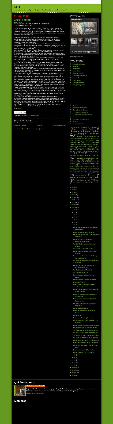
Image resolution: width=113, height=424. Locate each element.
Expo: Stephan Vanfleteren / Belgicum (85, 342)
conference (73, 155)
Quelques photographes (80, 112)
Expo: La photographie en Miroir (83, 232)
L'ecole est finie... (79, 282)
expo (37, 115)
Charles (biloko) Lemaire (37, 385)
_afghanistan (73, 127)
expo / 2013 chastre (86, 169)
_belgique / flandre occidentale (86, 136)
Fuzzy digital (77, 80)
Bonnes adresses (78, 124)
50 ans (81, 153)
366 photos (76, 68)
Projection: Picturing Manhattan (83, 318)
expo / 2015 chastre (94, 171)
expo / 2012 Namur (92, 168)
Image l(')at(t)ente (78, 82)
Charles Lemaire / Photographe (76, 10)
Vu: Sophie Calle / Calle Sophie (83, 248)
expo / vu (95, 173)
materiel (72, 177)
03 (75, 360)
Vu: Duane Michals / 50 (80, 272)
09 (75, 217)
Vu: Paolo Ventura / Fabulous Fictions (85, 337)
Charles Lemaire (78, 73)
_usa (71, 153)
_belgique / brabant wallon (84, 131)
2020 (73, 187)
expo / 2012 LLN (80, 168)
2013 (73, 197)
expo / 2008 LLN (83, 160)
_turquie (94, 151)
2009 (73, 207)
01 (75, 365)
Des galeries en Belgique (80, 110)
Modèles (75, 121)
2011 (73, 202)
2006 (73, 372)
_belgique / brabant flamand (82, 129)
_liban (80, 149)
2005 (73, 375)
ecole (89, 155)
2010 (73, 204)
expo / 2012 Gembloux (83, 166)
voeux (89, 182)
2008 (73, 367)
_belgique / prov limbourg (82, 144)
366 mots (76, 66)
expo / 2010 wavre (83, 163)
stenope (81, 182)
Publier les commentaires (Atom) (32, 129)
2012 (73, 200)
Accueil (39, 125)
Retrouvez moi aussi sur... (81, 119)
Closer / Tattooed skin (80, 75)
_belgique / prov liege (90, 142)
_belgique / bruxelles (28, 115)
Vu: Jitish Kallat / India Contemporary (85, 332)
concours (93, 153)
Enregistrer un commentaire (23, 122)
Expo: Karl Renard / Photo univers (84, 350)
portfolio (94, 177)
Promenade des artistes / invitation (84, 279)
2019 (73, 189)
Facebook (76, 78)
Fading (20, 22)
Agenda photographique (80, 107)
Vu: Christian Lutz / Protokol (82, 270)
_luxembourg (89, 149)
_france (96, 148)
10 (75, 215)
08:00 (19, 108)
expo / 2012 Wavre (74, 169)
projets (87, 180)
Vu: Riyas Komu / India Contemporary (85, 330)
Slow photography (79, 85)
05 (75, 355)
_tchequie (85, 151)
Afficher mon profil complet (35, 393)
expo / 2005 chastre (82, 158)
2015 (73, 192)
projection (79, 180)
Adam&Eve (76, 71)
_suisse (78, 151)
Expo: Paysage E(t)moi (80, 308)
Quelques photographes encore (82, 114)
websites (96, 182)
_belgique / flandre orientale (78, 138)
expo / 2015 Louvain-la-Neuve (80, 173)
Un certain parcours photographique (85, 327)
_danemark (81, 148)
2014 (73, 195)
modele (82, 177)
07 (75, 222)
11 (75, 212)
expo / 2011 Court (83, 165)
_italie (74, 149)
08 (75, 220)
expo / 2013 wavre (82, 171)
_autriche (94, 127)
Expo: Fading (22, 19)
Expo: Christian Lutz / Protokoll (83, 352)
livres (93, 175)
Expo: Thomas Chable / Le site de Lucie (86, 340)
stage (74, 182)
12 (75, 210)
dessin (81, 155)
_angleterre (84, 127)
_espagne (89, 148)
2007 (73, 370)
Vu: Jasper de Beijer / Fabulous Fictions (86, 335)
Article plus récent (20, 125)
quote (97, 180)
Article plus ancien (59, 125)
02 (75, 362)
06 (75, 225)
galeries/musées (80, 175)
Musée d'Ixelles (19, 23)
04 (75, 357)
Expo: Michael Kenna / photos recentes (86, 325)
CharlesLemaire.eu (79, 64)
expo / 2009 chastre (83, 161)
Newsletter (76, 117)
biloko (18, 7)
